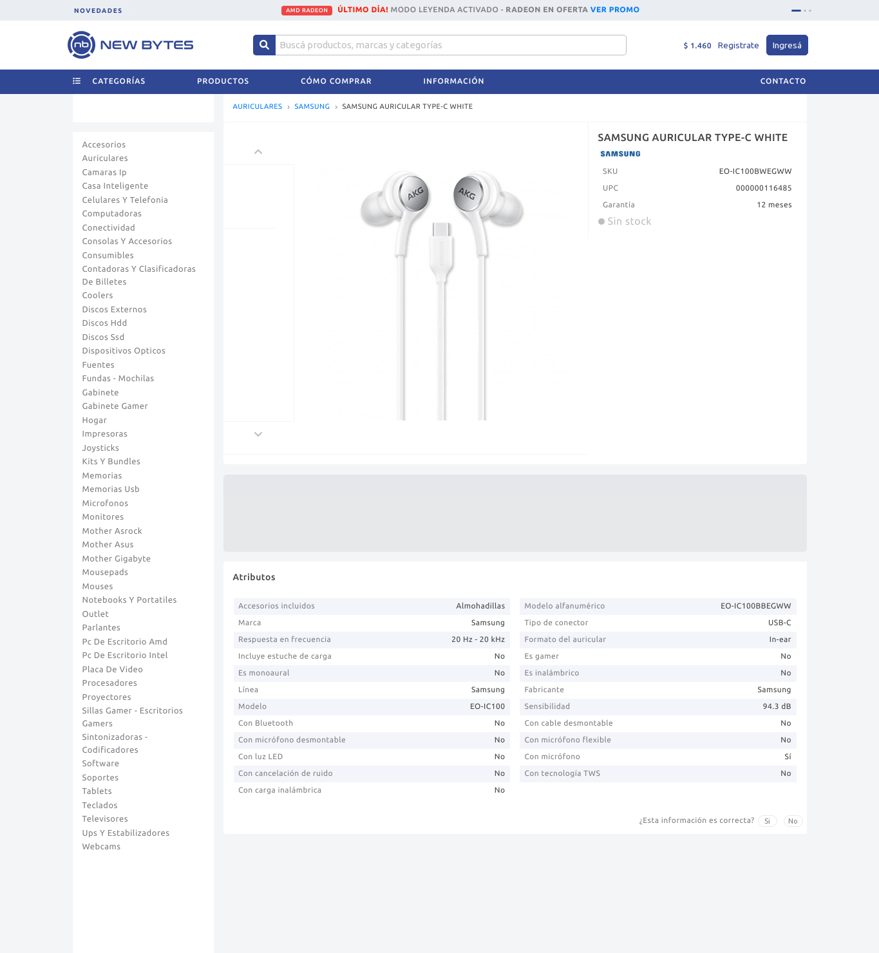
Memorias (102, 475)
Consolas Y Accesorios (127, 241)
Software (101, 763)
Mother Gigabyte (116, 558)
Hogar (95, 420)
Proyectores (106, 697)
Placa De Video (113, 669)
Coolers (97, 295)
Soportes (100, 777)
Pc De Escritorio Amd (125, 641)
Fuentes (98, 365)
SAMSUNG (312, 107)
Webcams (101, 846)
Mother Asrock (112, 531)
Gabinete (101, 392)
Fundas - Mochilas (118, 378)
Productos (223, 81)
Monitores (103, 517)
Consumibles (108, 255)
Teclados (100, 805)
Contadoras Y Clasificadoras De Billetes (139, 276)
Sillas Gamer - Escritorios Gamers (133, 717)
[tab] (796, 11)
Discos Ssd (103, 337)
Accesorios (104, 144)
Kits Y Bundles (111, 461)
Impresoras (105, 434)
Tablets (97, 791)
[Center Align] (264, 45)
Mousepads (105, 572)
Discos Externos (114, 309)
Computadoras (112, 213)
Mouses (97, 586)
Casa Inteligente (115, 186)
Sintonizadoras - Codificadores (115, 744)
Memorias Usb (111, 489)
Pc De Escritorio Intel (125, 655)
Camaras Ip (105, 172)
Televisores (105, 819)
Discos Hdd (105, 323)
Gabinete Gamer (115, 406)
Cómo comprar (336, 81)
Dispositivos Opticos (124, 350)
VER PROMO (615, 10)
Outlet (95, 614)
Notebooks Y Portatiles (129, 600)
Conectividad (109, 227)
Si (767, 821)
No (793, 821)
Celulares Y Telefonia (125, 200)
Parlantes (101, 627)
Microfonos (105, 503)
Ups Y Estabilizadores (126, 833)
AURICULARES (258, 107)
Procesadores (110, 683)
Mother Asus (108, 544)
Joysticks (101, 448)
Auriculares (105, 158)
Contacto (784, 81)
